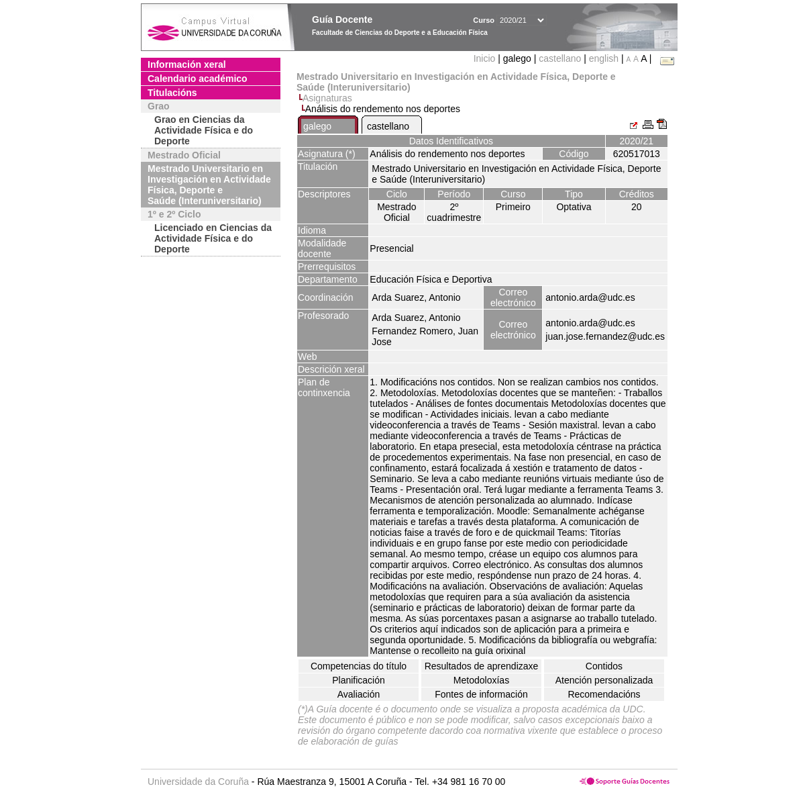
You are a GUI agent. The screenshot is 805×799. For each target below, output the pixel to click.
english (604, 58)
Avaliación (358, 694)
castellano (560, 58)
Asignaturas (327, 98)
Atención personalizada (604, 680)
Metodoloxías (481, 680)
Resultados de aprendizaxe (482, 666)
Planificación (358, 680)
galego (317, 126)
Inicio (486, 58)
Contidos (604, 666)
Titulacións (172, 92)
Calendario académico (198, 78)
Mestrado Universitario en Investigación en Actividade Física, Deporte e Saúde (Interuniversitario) (209, 184)
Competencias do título (359, 666)
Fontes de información (481, 694)
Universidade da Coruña (198, 781)
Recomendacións (604, 694)
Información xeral (187, 64)
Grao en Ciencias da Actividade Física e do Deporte (203, 130)
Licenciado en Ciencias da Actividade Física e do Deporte (213, 238)
